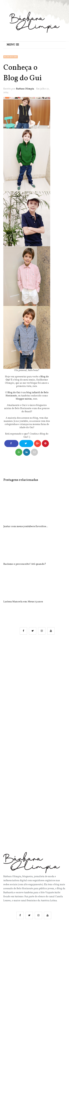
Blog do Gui (10, 57)
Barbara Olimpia (25, 88)
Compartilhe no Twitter (26, 444)
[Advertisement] (34, 679)
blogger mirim (24, 399)
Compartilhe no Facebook (11, 444)
